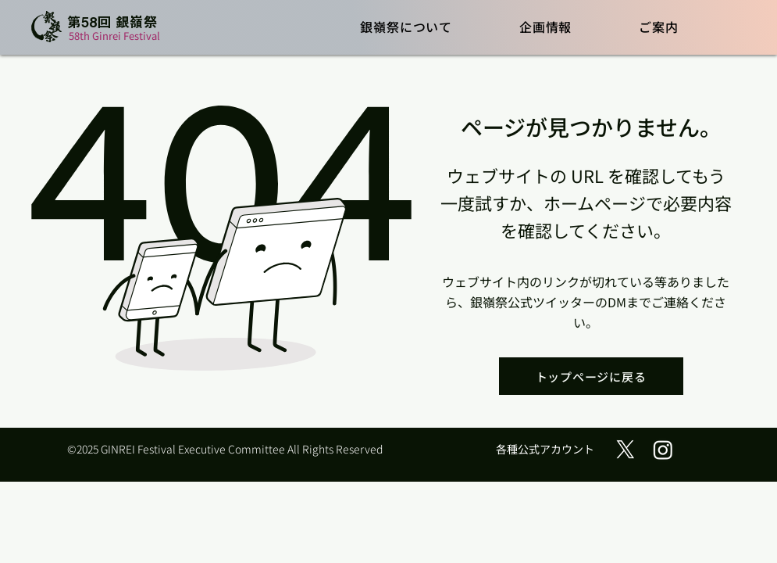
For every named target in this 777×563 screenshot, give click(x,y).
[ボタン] (100, 28)
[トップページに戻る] (591, 376)
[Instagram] (662, 449)
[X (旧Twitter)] (625, 449)
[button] (406, 26)
